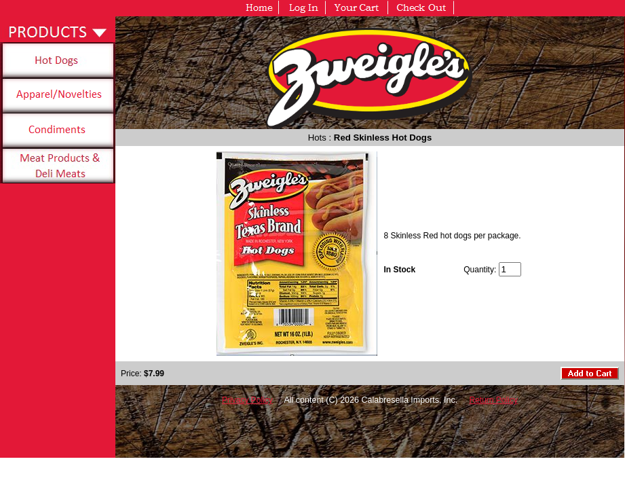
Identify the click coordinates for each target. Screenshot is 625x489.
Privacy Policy (247, 400)
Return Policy (494, 400)
